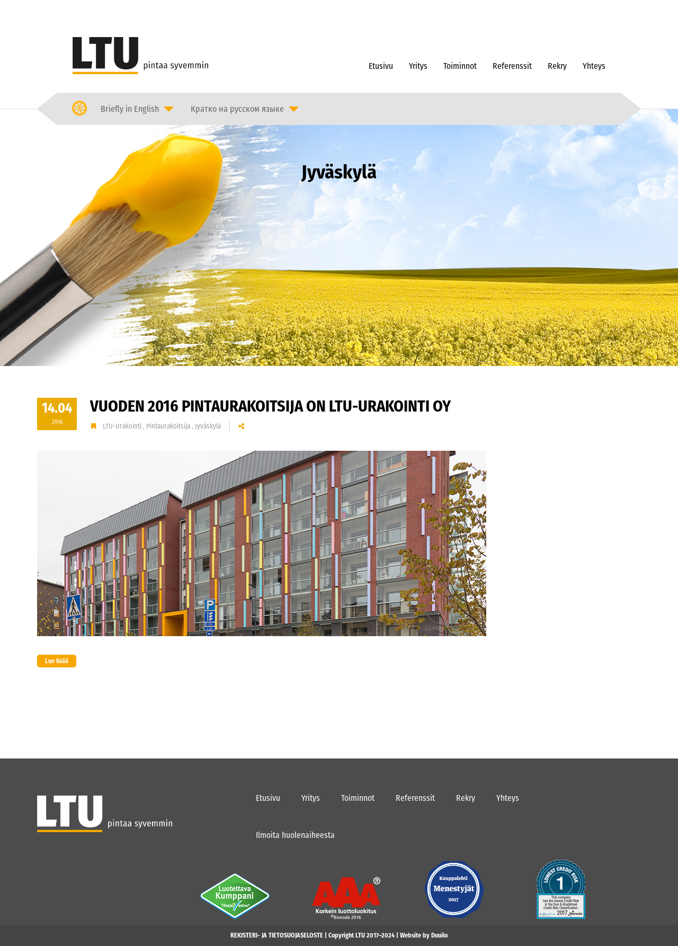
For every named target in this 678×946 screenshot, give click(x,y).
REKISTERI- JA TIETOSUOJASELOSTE (276, 935)
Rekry (557, 66)
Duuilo (439, 935)
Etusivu (381, 66)
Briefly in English (130, 109)
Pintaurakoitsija (169, 426)
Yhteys (594, 66)
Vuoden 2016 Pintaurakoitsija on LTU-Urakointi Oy (270, 406)
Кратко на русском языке (237, 109)
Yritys (418, 66)
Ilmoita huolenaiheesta (295, 835)
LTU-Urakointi (123, 426)
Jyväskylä (208, 426)
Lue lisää (52, 661)
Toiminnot (460, 66)
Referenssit (512, 66)
